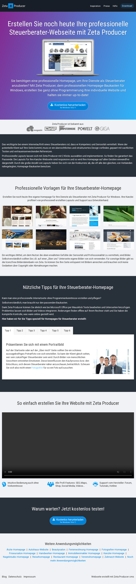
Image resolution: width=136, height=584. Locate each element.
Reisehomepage (41, 556)
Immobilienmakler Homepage (84, 553)
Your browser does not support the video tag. (68, 445)
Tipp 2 (20, 330)
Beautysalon (58, 549)
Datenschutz (15, 576)
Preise (107, 6)
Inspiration (95, 6)
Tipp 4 (43, 330)
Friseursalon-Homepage (22, 553)
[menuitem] (95, 6)
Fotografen (37, 367)
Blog (4, 576)
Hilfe (115, 6)
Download (127, 6)
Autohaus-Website (38, 549)
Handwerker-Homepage (52, 553)
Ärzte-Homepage (16, 549)
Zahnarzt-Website (114, 556)
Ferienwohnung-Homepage (83, 549)
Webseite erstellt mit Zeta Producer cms (112, 576)
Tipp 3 (31, 330)
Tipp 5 (55, 330)
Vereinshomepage (91, 556)
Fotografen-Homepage (114, 549)
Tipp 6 (67, 330)
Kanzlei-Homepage (113, 553)
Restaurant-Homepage (65, 556)
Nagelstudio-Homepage (16, 556)
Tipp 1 (8, 330)
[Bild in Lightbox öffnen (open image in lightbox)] (17, 216)
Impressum (30, 576)
